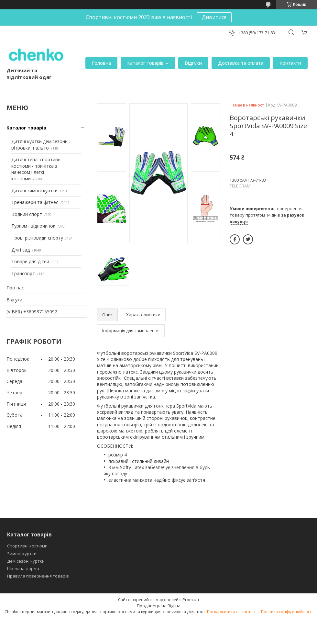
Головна (101, 63)
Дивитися (214, 17)
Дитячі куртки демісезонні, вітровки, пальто (40, 144)
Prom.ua (190, 599)
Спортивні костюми (27, 546)
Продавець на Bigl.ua (158, 606)
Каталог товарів (145, 63)
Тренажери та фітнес (34, 202)
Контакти (290, 63)
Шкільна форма (23, 568)
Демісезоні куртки (26, 561)
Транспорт (23, 273)
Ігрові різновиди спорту (37, 238)
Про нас (15, 288)
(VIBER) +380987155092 (31, 312)
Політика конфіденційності (286, 611)
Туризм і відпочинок (33, 226)
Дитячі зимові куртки (34, 190)
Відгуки (193, 63)
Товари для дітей (30, 261)
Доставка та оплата (240, 63)
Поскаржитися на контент (232, 611)
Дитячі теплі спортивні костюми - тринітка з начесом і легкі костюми (36, 169)
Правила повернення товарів (38, 576)
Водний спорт (26, 214)
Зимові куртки (22, 553)
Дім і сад (20, 250)
